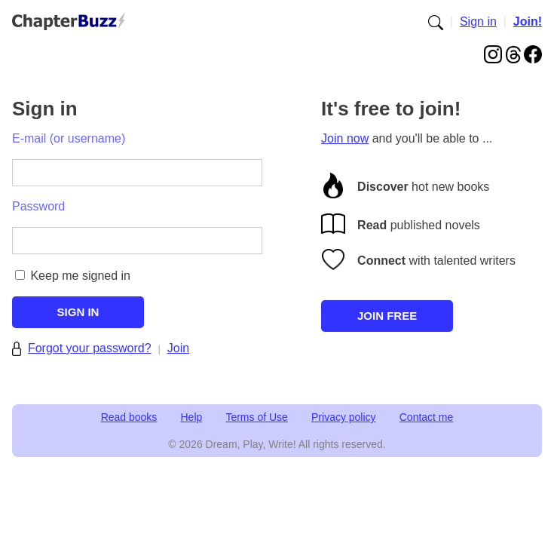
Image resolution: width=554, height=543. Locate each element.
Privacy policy (343, 417)
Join (178, 348)
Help (192, 417)
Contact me (426, 417)
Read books (129, 417)
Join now (345, 138)
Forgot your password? (90, 348)
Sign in (478, 21)
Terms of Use (256, 417)
